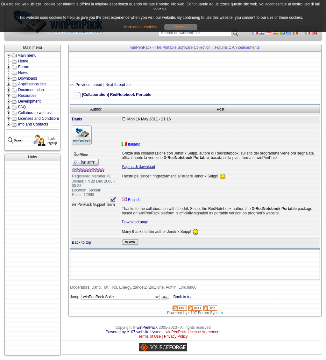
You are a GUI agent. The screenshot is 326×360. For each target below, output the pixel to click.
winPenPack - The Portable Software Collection (170, 47)
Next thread (115, 85)
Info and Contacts (33, 124)
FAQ (22, 107)
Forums (221, 47)
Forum (23, 67)
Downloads (27, 78)
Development (29, 101)
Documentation (31, 90)
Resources (27, 95)
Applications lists (32, 84)
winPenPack (147, 327)
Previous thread (88, 85)
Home (23, 61)
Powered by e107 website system (134, 332)
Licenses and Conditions (39, 118)
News (23, 72)
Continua (180, 27)
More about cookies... (142, 27)
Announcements (246, 47)
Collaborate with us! (35, 113)
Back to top (81, 242)
